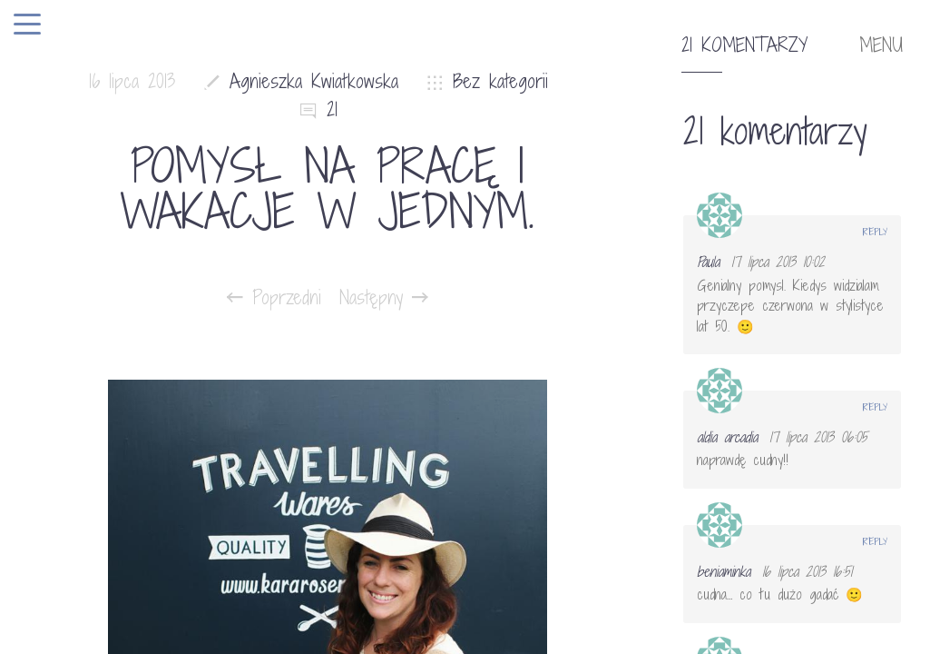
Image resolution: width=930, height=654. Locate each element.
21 (332, 109)
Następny (383, 298)
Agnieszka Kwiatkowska (314, 81)
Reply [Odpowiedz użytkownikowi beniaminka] (875, 541)
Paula (708, 262)
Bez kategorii (500, 81)
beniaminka (723, 571)
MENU (881, 45)
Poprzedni (274, 298)
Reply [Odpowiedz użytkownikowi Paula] (875, 231)
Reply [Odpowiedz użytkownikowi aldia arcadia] (875, 407)
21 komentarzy (744, 45)
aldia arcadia (727, 437)
